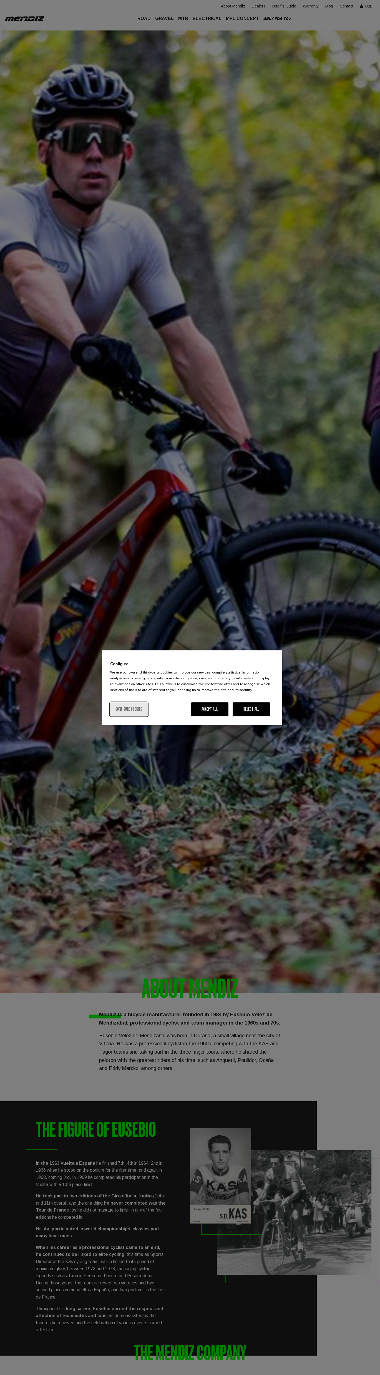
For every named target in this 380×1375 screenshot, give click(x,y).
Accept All (210, 709)
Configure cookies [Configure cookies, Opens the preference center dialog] (128, 709)
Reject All (251, 709)
